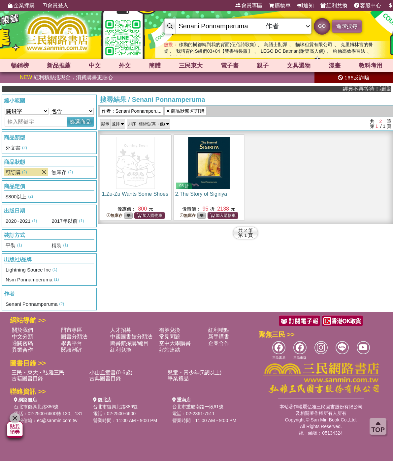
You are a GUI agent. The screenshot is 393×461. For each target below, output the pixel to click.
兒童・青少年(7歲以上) (195, 372)
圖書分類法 (74, 336)
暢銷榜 (20, 65)
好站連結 (169, 350)
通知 (305, 5)
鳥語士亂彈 (275, 44)
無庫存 (114, 215)
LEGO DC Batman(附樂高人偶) (293, 51)
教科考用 (370, 65)
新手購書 (218, 336)
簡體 (155, 65)
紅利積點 (218, 330)
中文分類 (22, 336)
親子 (263, 65)
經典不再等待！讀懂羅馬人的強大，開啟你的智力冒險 (371, 89)
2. (201, 194)
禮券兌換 (169, 330)
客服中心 (367, 5)
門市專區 (71, 330)
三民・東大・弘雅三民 (38, 372)
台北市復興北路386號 (36, 406)
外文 (125, 65)
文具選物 (299, 65)
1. (135, 194)
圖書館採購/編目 (129, 343)
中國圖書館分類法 (131, 336)
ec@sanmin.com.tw (57, 420)
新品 (59, 65)
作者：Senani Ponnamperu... (131, 111)
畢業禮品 (178, 378)
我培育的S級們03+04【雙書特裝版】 (214, 51)
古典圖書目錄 (105, 378)
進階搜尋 (346, 26)
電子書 (230, 65)
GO (322, 26)
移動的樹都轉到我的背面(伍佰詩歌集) (217, 44)
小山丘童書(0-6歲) (110, 372)
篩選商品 (80, 122)
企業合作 (218, 343)
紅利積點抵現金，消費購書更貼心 (66, 77)
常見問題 (169, 336)
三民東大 (191, 65)
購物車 (280, 5)
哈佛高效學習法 (349, 51)
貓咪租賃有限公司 (313, 44)
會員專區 (248, 5)
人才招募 (120, 330)
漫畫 (335, 65)
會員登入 (54, 5)
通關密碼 (22, 343)
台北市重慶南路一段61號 (198, 406)
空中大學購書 (175, 343)
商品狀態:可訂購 (185, 111)
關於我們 (22, 330)
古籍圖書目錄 (27, 378)
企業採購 (21, 5)
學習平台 (71, 343)
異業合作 (22, 350)
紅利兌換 (333, 5)
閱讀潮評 (71, 350)
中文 (95, 65)
